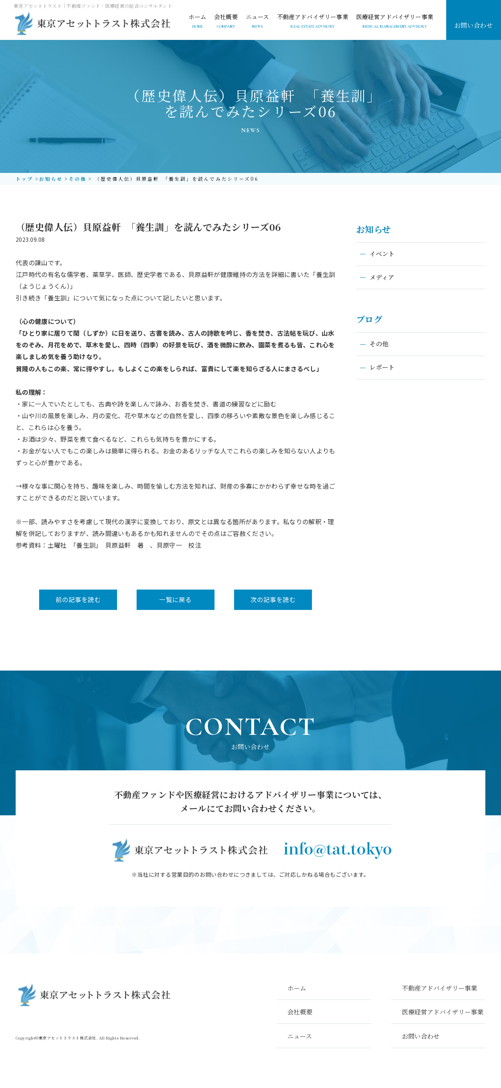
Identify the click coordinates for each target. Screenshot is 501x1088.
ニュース (299, 1036)
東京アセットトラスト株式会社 (67, 1040)
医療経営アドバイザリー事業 (442, 1011)
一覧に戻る (176, 599)
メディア (381, 277)
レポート (382, 367)
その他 (77, 178)
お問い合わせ (473, 25)
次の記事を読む (273, 599)
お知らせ (51, 178)
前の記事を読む (78, 599)
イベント (382, 253)
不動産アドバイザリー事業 (439, 988)
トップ (24, 178)
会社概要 (299, 1011)
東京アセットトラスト (91, 24)
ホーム (296, 988)
